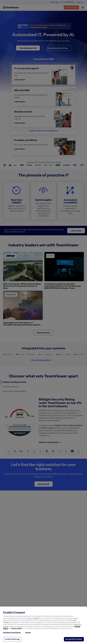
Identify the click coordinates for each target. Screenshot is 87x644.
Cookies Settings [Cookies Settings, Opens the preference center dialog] (12, 639)
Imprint (28, 632)
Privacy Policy (16, 628)
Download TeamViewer (12, 632)
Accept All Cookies (74, 639)
